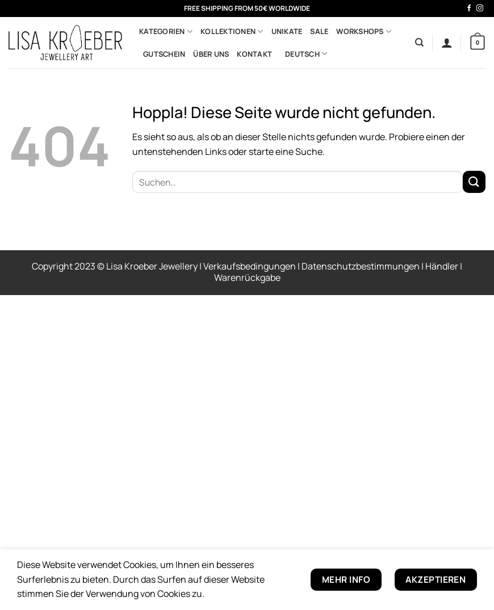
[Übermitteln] (474, 182)
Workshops (363, 31)
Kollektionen (231, 31)
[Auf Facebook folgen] (469, 8)
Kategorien (165, 31)
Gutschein (164, 54)
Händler (442, 266)
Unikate (287, 31)
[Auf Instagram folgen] (479, 8)
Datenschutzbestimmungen (361, 266)
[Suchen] (419, 42)
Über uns (211, 54)
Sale (319, 31)
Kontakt (254, 54)
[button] (447, 42)
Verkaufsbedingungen (250, 266)
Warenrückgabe (247, 277)
